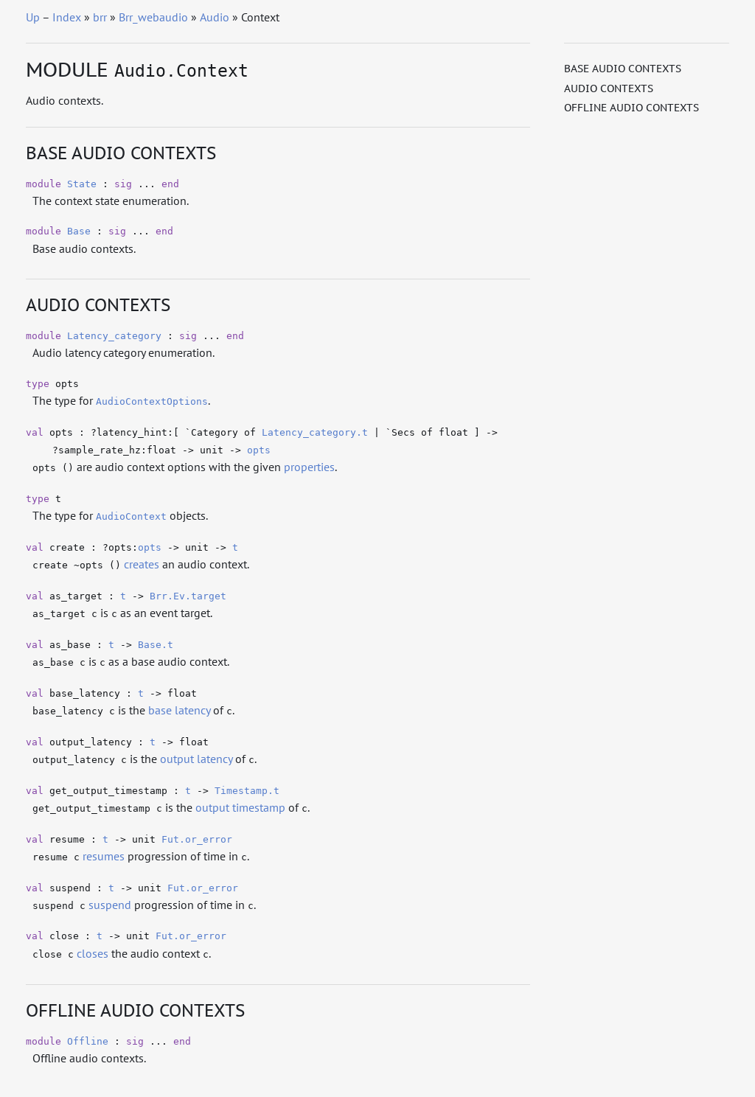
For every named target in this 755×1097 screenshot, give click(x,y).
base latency (179, 710)
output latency (196, 758)
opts (259, 450)
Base (79, 231)
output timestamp (240, 807)
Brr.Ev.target (188, 596)
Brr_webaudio (153, 17)
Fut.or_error (196, 839)
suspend (109, 904)
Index (66, 17)
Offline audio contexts (631, 107)
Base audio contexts (622, 68)
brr (100, 17)
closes (92, 953)
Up (33, 17)
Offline (87, 1041)
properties (309, 466)
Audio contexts (608, 88)
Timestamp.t (247, 790)
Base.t (155, 644)
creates (141, 564)
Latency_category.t (315, 432)
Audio (214, 17)
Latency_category (114, 335)
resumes (104, 856)
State (82, 183)
